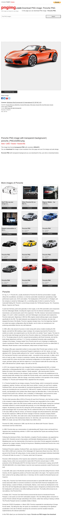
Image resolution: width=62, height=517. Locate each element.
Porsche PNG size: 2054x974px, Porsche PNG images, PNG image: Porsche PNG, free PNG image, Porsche (29, 104)
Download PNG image (9, 91)
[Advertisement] (31, 30)
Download (9, 208)
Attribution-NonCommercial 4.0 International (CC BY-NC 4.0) (24, 102)
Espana (12, 2)
